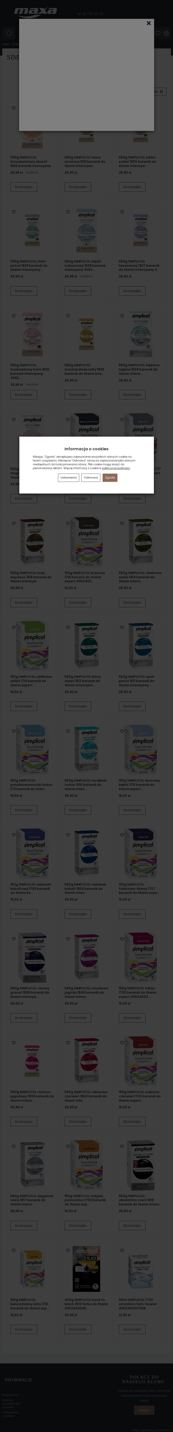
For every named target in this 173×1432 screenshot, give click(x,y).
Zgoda (110, 477)
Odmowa (91, 477)
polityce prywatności (116, 468)
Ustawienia (69, 477)
